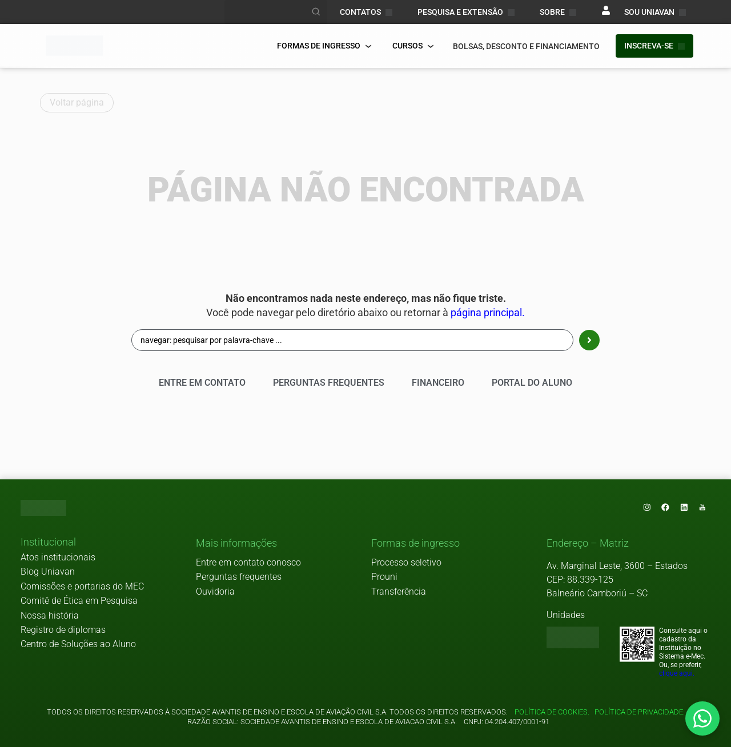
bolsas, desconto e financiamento (526, 46)
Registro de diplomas (63, 630)
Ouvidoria (215, 591)
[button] (48, 543)
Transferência (398, 591)
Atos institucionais (58, 557)
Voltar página (77, 102)
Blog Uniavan (48, 572)
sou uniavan (655, 12)
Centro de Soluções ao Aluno (78, 644)
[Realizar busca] (316, 12)
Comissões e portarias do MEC (82, 586)
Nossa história (50, 615)
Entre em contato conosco (248, 562)
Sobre (558, 12)
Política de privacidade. (638, 712)
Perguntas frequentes (239, 577)
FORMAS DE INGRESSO (324, 45)
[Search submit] (589, 340)
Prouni (384, 577)
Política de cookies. (552, 712)
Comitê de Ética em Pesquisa (79, 601)
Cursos (413, 45)
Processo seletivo (406, 562)
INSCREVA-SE (654, 45)
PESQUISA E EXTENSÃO (466, 12)
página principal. (488, 312)
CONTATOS (366, 12)
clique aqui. (676, 674)
